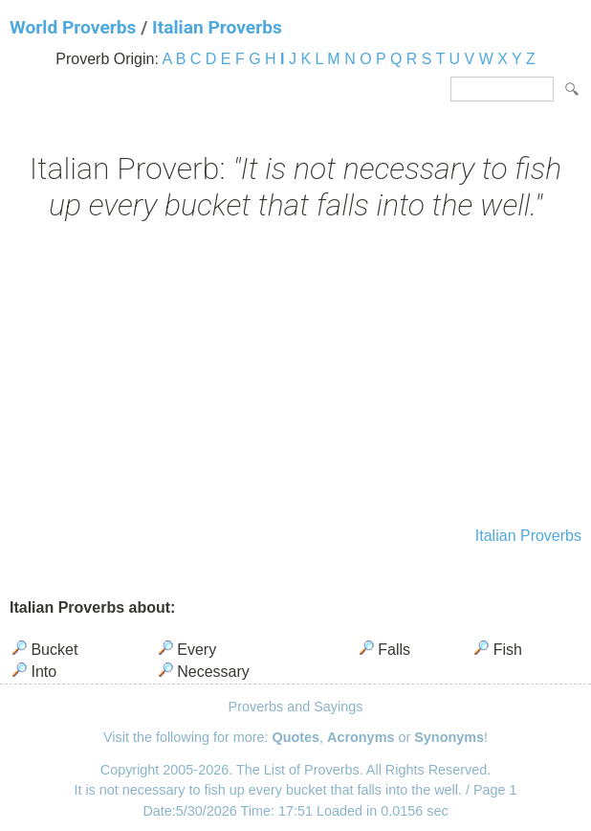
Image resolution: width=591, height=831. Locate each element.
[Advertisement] (295, 376)
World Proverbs (73, 27)
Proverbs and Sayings (296, 706)
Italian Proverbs (217, 27)
